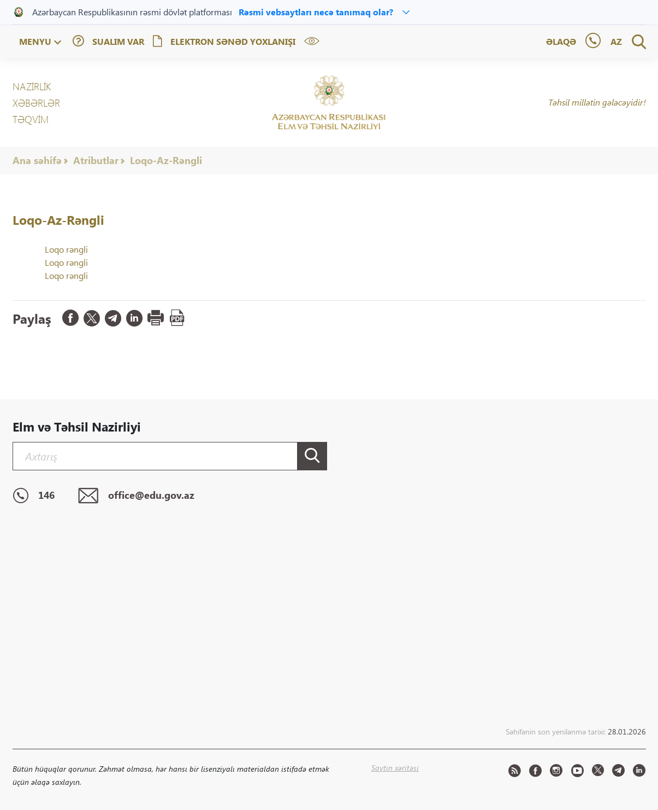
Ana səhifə (37, 160)
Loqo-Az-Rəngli (166, 160)
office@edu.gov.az (136, 496)
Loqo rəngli (66, 249)
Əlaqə (561, 41)
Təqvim (31, 119)
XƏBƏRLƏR (36, 102)
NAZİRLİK (32, 86)
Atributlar (95, 160)
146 (34, 496)
